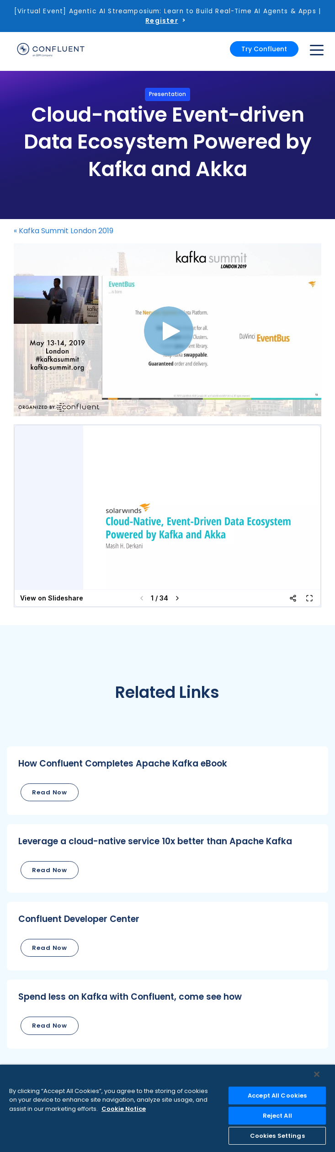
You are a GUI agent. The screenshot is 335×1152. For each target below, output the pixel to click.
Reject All (277, 1115)
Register (161, 20)
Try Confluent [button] (264, 49)
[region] (167, 1108)
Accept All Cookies (277, 1095)
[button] (167, 780)
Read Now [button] (49, 792)
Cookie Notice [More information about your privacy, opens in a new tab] (123, 1108)
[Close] (316, 1074)
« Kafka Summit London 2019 (63, 231)
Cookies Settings (277, 1135)
